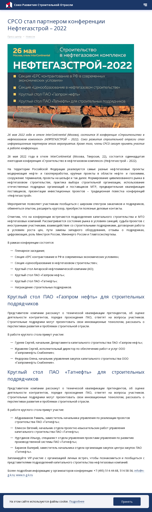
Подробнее (76, 501)
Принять (127, 502)
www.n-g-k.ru (24, 475)
